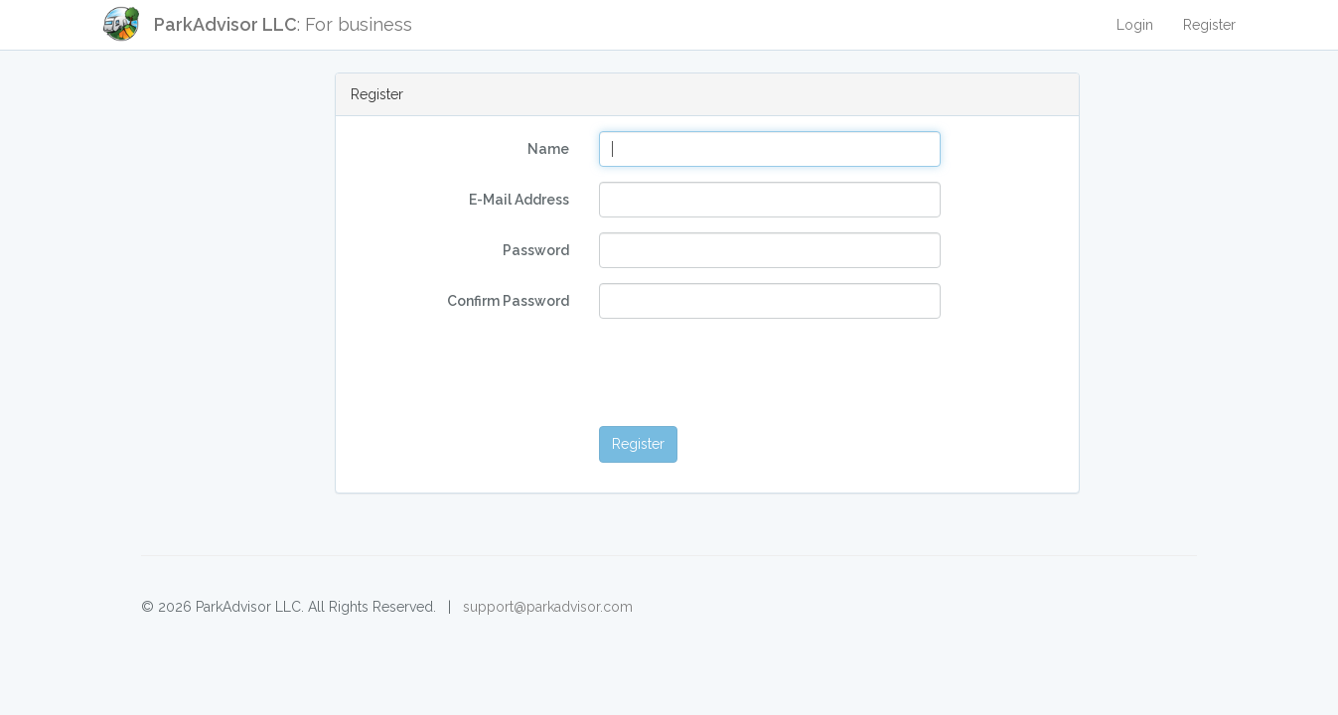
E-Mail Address (519, 200)
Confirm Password (508, 301)
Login (1134, 25)
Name (548, 149)
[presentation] (750, 372)
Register (1209, 25)
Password (536, 250)
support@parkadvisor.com (548, 607)
